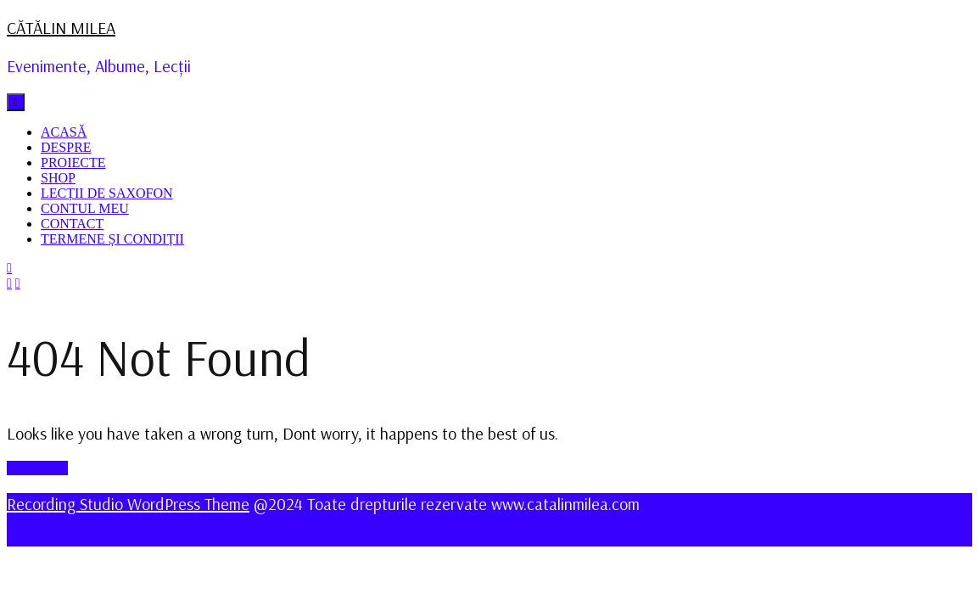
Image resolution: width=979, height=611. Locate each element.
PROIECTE (73, 162)
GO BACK (37, 468)
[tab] (16, 102)
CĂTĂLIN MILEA (61, 27)
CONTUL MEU (85, 208)
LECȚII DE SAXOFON (107, 193)
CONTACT (72, 223)
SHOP (58, 178)
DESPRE (66, 147)
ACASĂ (64, 132)
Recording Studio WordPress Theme (128, 503)
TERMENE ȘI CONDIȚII (112, 239)
